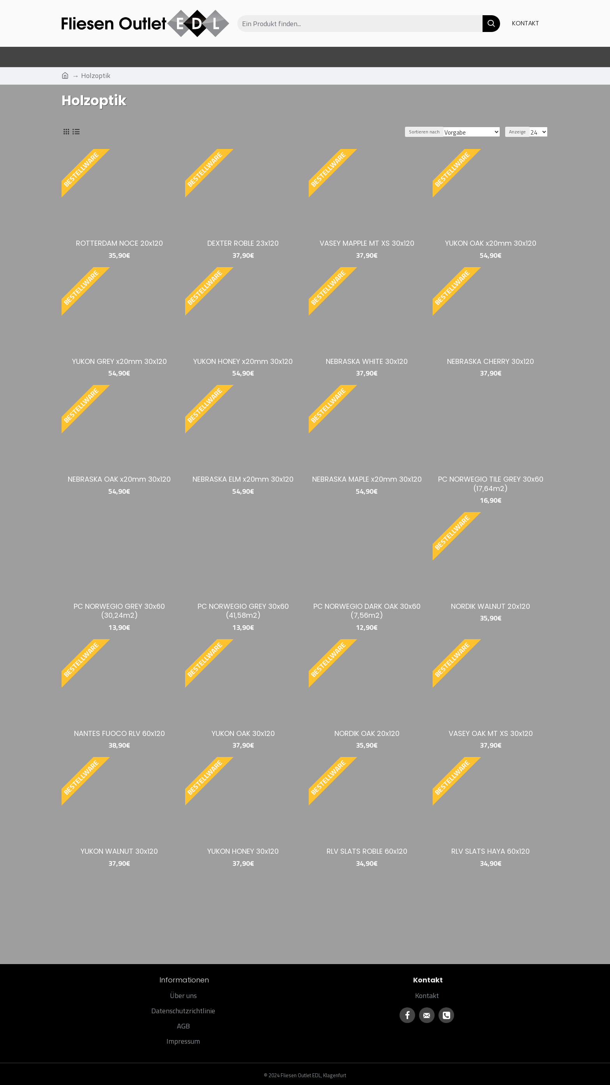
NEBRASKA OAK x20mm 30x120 (119, 479)
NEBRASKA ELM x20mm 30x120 (243, 479)
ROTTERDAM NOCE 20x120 (119, 243)
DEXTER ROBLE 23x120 (243, 243)
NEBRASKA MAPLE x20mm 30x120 (367, 479)
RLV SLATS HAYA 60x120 (490, 851)
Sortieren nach (430, 131)
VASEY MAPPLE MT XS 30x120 (367, 243)
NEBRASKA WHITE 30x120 (367, 361)
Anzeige (519, 131)
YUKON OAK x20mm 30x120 (490, 243)
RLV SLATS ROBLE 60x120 (367, 851)
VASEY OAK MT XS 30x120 (491, 733)
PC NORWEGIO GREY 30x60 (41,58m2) (243, 611)
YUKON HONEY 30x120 (243, 851)
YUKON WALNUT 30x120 (119, 851)
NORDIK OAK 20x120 (367, 733)
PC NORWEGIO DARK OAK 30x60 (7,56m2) (367, 611)
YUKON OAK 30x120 (243, 733)
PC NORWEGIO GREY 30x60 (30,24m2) (119, 611)
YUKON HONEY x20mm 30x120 (243, 361)
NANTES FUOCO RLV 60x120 (119, 733)
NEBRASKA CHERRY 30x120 (490, 361)
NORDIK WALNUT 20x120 (490, 606)
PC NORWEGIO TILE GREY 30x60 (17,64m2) (490, 484)
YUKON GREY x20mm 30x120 (119, 361)
